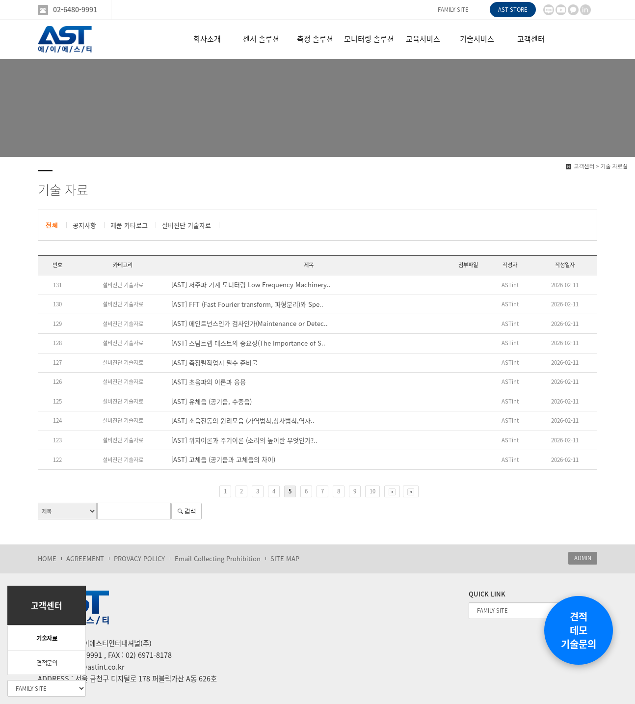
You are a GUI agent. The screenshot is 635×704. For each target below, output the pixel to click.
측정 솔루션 (315, 38)
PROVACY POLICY (139, 558)
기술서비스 (477, 38)
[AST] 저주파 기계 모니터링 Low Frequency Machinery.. (251, 284)
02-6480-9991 (75, 9)
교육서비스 (423, 38)
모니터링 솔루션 (369, 38)
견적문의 (46, 662)
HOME (47, 558)
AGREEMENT (85, 558)
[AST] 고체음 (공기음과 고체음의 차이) (223, 459)
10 (372, 491)
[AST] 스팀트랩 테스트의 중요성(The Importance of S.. (248, 343)
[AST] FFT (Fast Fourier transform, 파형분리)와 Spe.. (247, 304)
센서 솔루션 (261, 38)
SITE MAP (284, 558)
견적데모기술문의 (578, 630)
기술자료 (46, 638)
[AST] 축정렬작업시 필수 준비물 (214, 362)
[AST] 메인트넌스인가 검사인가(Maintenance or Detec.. (249, 323)
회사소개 (207, 38)
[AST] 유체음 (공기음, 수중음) (211, 401)
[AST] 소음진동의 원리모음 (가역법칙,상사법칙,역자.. (243, 420)
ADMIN (582, 558)
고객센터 (531, 38)
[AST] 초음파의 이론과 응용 (208, 382)
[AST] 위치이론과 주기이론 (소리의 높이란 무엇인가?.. (244, 440)
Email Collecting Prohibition (218, 558)
